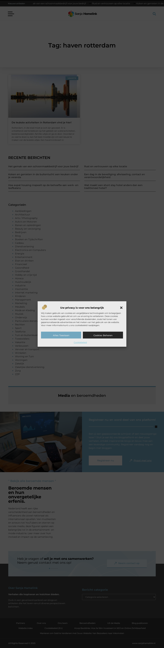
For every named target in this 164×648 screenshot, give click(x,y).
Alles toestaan (61, 335)
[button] (121, 307)
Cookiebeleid (80, 342)
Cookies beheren (103, 335)
